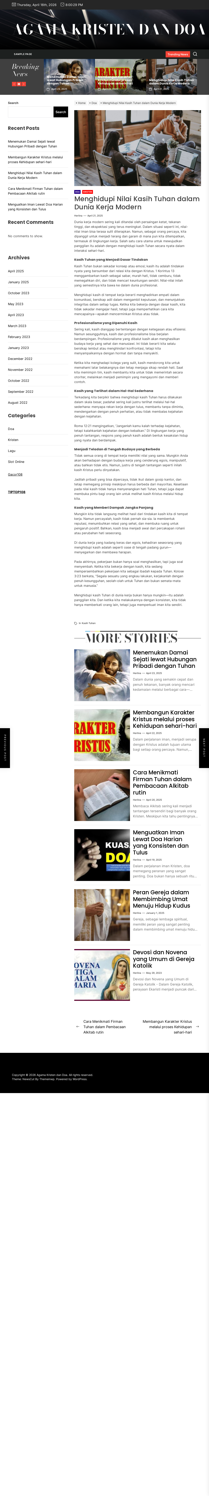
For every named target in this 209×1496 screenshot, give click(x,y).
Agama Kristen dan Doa (109, 29)
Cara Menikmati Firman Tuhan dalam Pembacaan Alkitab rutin (162, 782)
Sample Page (23, 54)
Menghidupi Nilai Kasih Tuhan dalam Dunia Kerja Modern (171, 81)
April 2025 (16, 271)
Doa (11, 429)
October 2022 (18, 381)
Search (13, 103)
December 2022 (20, 359)
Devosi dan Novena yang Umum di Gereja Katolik (163, 959)
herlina (78, 215)
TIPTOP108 (16, 492)
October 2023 (18, 293)
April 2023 (16, 315)
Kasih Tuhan (89, 623)
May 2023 (15, 304)
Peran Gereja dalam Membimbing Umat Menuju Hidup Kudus (161, 899)
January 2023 (18, 348)
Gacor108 (15, 474)
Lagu (11, 451)
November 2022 (20, 370)
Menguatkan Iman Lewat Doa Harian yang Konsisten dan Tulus (161, 842)
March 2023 (17, 326)
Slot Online (16, 462)
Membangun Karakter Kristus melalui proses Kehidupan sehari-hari (115, 80)
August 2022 (17, 403)
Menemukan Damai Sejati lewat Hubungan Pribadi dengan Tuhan (66, 80)
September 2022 (20, 392)
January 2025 (18, 282)
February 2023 (19, 337)
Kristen (13, 440)
